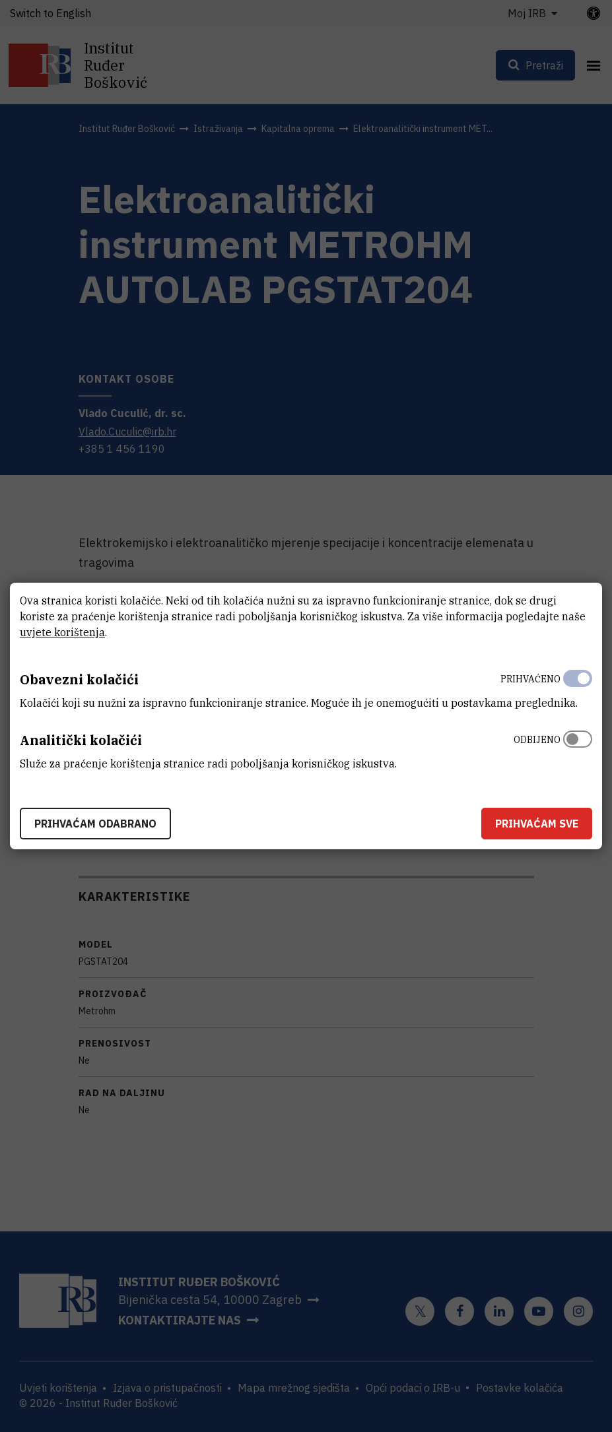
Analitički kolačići (81, 740)
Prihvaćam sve (536, 823)
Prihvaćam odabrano (95, 823)
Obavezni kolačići (79, 679)
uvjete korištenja (62, 632)
